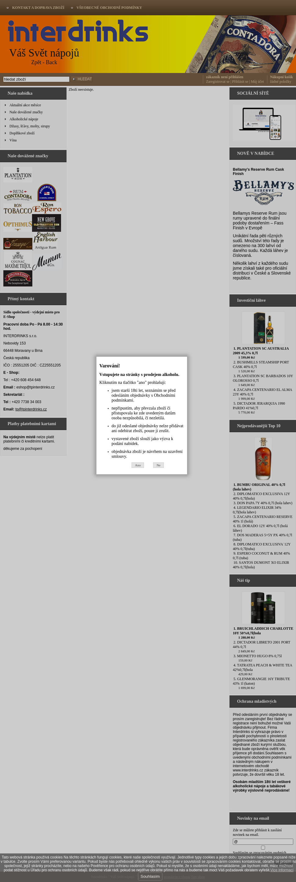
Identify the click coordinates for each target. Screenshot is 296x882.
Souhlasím (150, 876)
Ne (165, 490)
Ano (144, 490)
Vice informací (282, 870)
